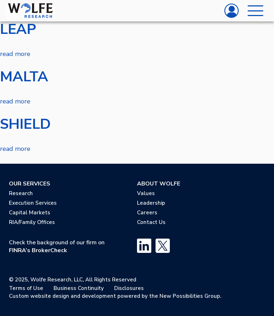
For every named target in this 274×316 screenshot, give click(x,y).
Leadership (151, 203)
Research (21, 193)
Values (146, 193)
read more (15, 54)
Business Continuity (79, 288)
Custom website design (39, 296)
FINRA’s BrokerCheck (38, 250)
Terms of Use (26, 288)
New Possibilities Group (189, 296)
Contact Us (151, 222)
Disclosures (129, 288)
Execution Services (33, 203)
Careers (147, 212)
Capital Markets (29, 212)
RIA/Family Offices (32, 222)
